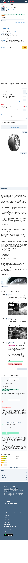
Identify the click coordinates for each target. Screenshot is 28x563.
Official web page (5, 28)
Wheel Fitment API (8, 524)
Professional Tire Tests (9, 510)
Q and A (14, 477)
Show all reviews (14, 467)
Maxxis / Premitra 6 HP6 (18, 29)
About (6, 517)
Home (2, 4)
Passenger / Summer (11, 125)
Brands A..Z (7, 4)
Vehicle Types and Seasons (11, 503)
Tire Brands (7, 501)
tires (17, 488)
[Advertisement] (14, 65)
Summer (16, 4)
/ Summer (10, 10)
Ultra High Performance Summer (13, 127)
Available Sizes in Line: (6, 32)
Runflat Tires (7, 515)
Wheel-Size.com (7, 522)
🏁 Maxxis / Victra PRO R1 (14, 31)
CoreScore (9, 490)
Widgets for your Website (10, 526)
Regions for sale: (5, 40)
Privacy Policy (7, 519)
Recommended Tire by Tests (7, 37)
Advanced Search (9, 506)
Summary (4, 188)
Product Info (4, 470)
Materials (14, 480)
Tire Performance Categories (11, 505)
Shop (24, 47)
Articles (6, 509)
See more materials (22, 368)
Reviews (14, 475)
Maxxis (12, 4)
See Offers (3, 47)
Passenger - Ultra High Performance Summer (14, 9)
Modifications (14, 472)
